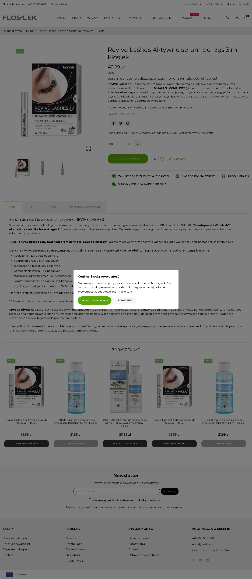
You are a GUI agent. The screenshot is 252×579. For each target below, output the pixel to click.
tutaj (129, 291)
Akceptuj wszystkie (95, 300)
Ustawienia (124, 300)
